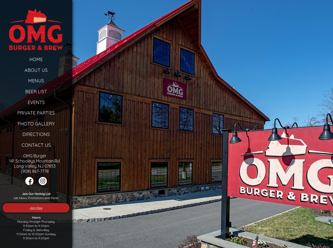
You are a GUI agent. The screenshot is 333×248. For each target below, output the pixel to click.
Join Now (36, 208)
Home (36, 59)
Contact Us (36, 145)
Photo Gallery (36, 124)
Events (36, 102)
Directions (36, 134)
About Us (36, 70)
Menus (36, 81)
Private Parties (36, 113)
